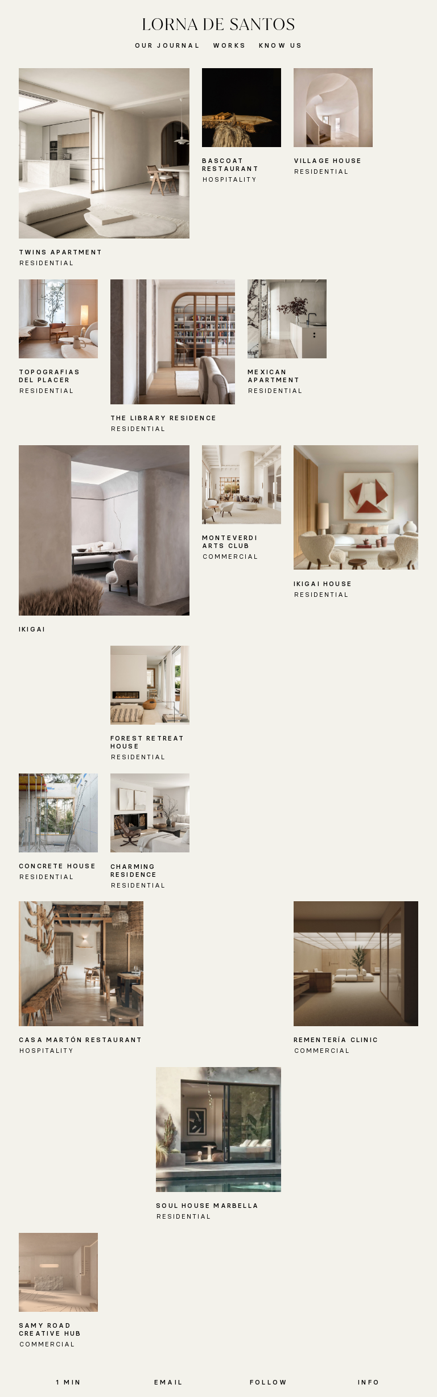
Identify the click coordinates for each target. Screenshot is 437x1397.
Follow (269, 1382)
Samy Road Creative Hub (50, 1329)
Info (369, 1382)
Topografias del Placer (49, 376)
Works (229, 45)
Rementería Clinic (336, 1040)
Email (168, 1382)
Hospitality (230, 179)
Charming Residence (134, 871)
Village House (328, 161)
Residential (46, 263)
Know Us (281, 45)
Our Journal (167, 45)
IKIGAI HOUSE (323, 584)
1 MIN (68, 1382)
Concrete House (57, 866)
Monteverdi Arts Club (230, 542)
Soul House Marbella (207, 1206)
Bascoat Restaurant (230, 165)
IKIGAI (32, 629)
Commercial (230, 557)
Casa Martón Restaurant (80, 1040)
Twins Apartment (60, 252)
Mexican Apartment (274, 376)
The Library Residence (163, 418)
